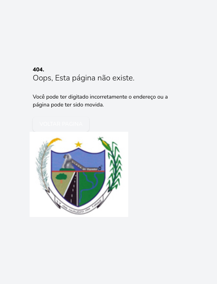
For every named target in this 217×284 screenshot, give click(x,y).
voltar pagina (60, 124)
